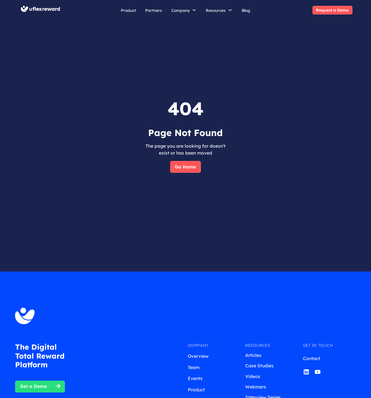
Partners (153, 10)
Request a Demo (332, 10)
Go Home (185, 167)
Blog (246, 10)
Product (128, 10)
